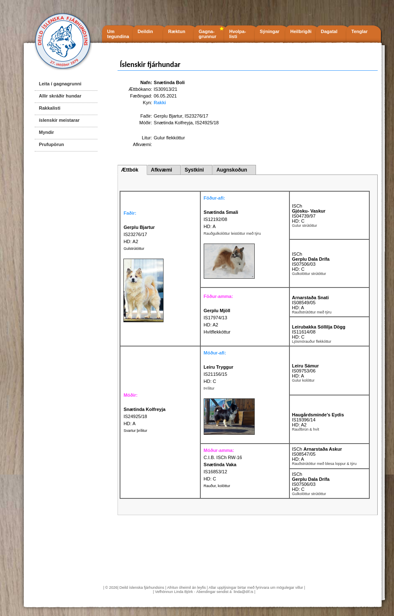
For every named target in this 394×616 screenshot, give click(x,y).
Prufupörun (51, 144)
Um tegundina (118, 34)
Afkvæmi (161, 170)
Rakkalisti (49, 107)
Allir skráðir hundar (60, 95)
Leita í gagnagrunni (60, 83)
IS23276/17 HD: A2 (139, 234)
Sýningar (269, 31)
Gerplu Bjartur (168, 115)
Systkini (194, 170)
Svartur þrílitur (135, 431)
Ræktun (176, 31)
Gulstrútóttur (133, 248)
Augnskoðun (231, 170)
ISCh (297, 205)
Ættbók (129, 170)
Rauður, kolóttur (217, 486)
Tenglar (359, 31)
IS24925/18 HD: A (144, 416)
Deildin (145, 31)
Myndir (46, 132)
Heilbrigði (301, 31)
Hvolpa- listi (237, 34)
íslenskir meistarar (59, 120)
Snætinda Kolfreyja (173, 122)
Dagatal (329, 31)
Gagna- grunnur (207, 34)
